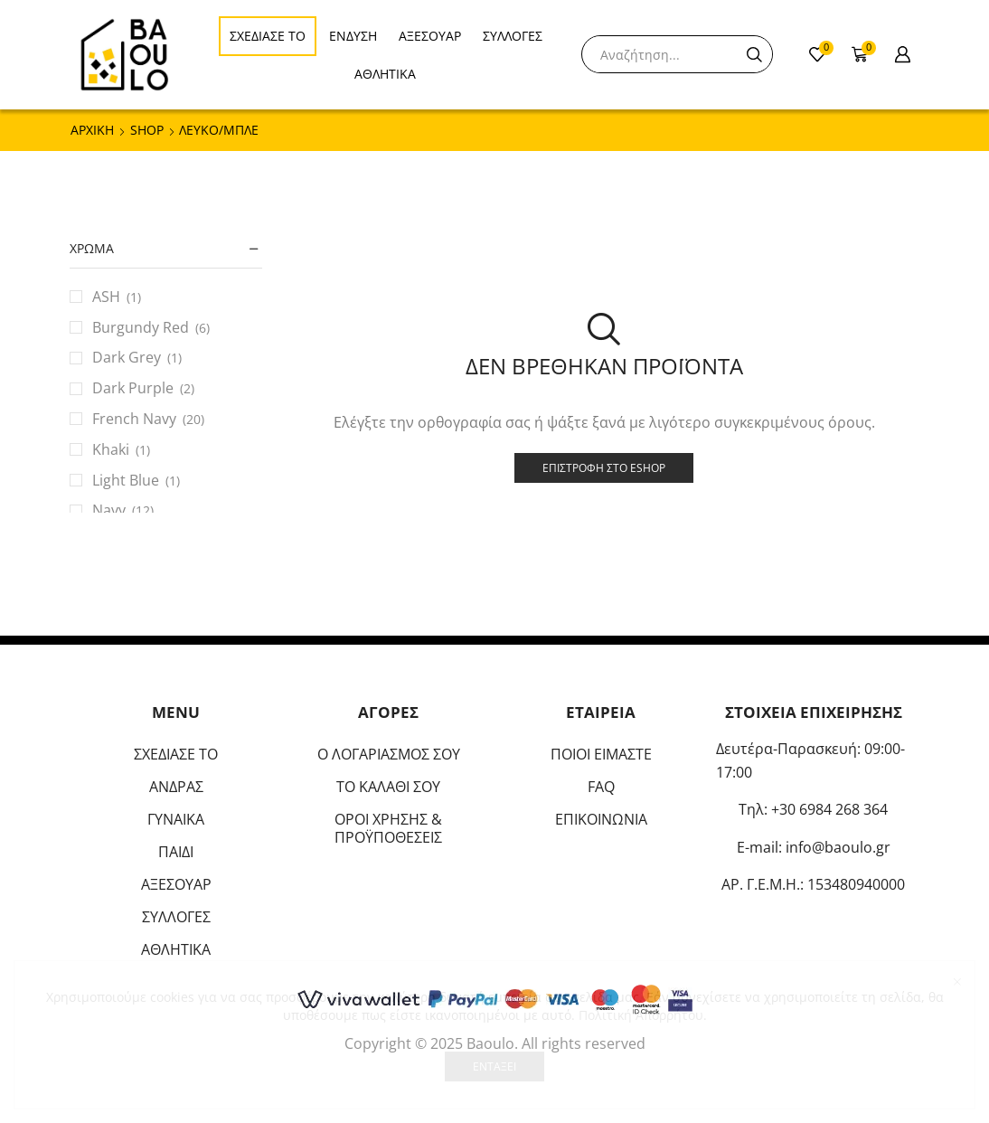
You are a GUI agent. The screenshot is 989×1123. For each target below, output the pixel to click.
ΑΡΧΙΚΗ (92, 129)
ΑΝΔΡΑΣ (176, 787)
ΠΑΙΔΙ (175, 852)
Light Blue (125, 480)
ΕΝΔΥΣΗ (353, 35)
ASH (106, 297)
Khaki (110, 449)
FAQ (601, 787)
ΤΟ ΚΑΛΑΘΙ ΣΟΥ (388, 787)
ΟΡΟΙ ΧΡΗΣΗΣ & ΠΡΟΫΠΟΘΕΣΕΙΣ (388, 828)
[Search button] (754, 54)
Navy (109, 510)
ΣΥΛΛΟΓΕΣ (512, 35)
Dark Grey (126, 357)
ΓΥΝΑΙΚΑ (175, 819)
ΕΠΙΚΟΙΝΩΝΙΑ (601, 819)
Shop (147, 129)
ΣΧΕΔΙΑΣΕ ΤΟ (268, 35)
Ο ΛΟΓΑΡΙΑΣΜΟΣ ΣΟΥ (388, 754)
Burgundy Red (140, 327)
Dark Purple (133, 388)
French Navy (134, 419)
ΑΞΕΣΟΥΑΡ (430, 35)
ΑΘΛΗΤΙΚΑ (385, 73)
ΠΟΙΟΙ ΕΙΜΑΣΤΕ (601, 754)
